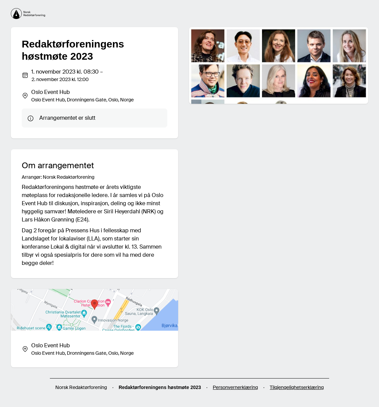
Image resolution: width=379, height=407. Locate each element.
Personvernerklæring (235, 387)
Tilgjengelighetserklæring (297, 387)
